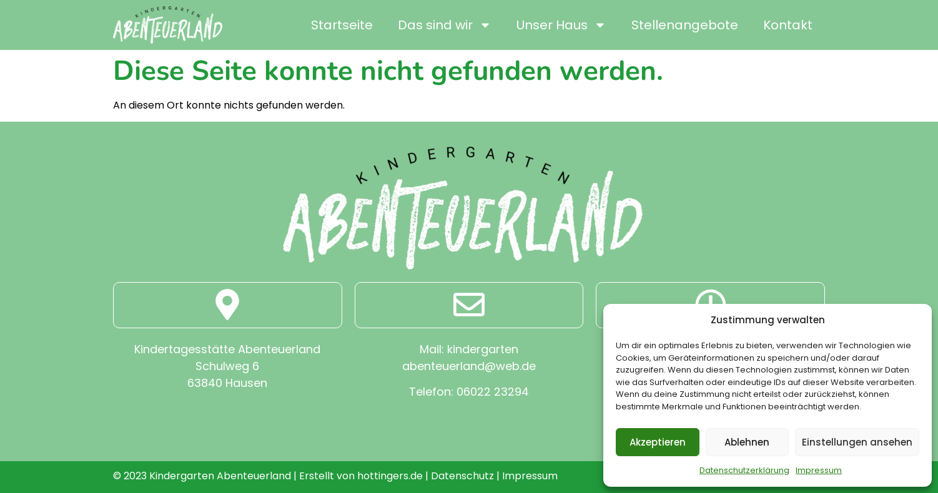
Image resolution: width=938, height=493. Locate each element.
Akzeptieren (657, 442)
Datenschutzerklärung (744, 470)
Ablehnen (746, 442)
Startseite (342, 25)
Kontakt (787, 25)
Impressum (819, 470)
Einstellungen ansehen (857, 442)
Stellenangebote (684, 25)
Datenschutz (462, 476)
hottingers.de (390, 476)
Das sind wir (444, 24)
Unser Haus (561, 24)
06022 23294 (493, 391)
